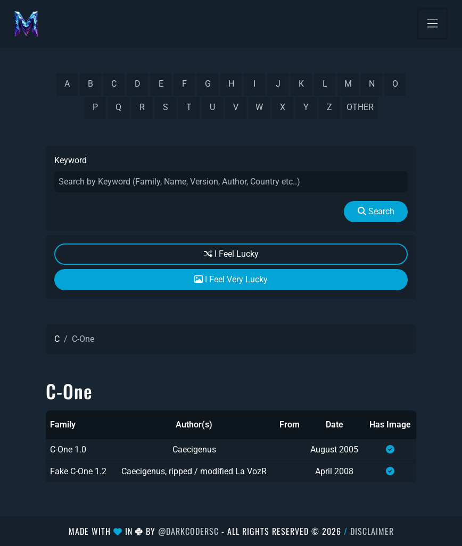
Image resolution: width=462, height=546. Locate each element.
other (360, 107)
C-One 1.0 (68, 449)
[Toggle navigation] (432, 24)
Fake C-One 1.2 (78, 471)
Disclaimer (372, 531)
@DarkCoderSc (188, 531)
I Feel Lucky (231, 254)
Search (376, 211)
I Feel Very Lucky (231, 279)
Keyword (70, 160)
